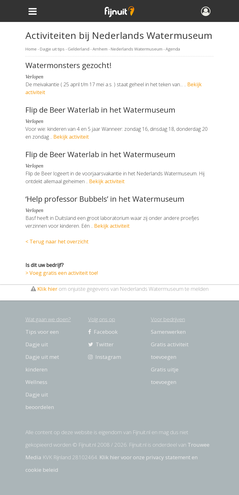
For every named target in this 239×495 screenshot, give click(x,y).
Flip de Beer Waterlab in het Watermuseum (100, 109)
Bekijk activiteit (71, 136)
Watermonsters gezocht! (68, 65)
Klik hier (47, 288)
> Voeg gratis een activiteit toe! (61, 272)
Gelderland (78, 49)
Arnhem (100, 49)
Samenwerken (168, 331)
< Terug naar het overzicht (56, 241)
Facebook (103, 331)
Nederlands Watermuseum (136, 49)
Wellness (36, 382)
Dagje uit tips (52, 49)
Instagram (104, 356)
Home (31, 49)
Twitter (101, 344)
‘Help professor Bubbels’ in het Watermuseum (104, 199)
